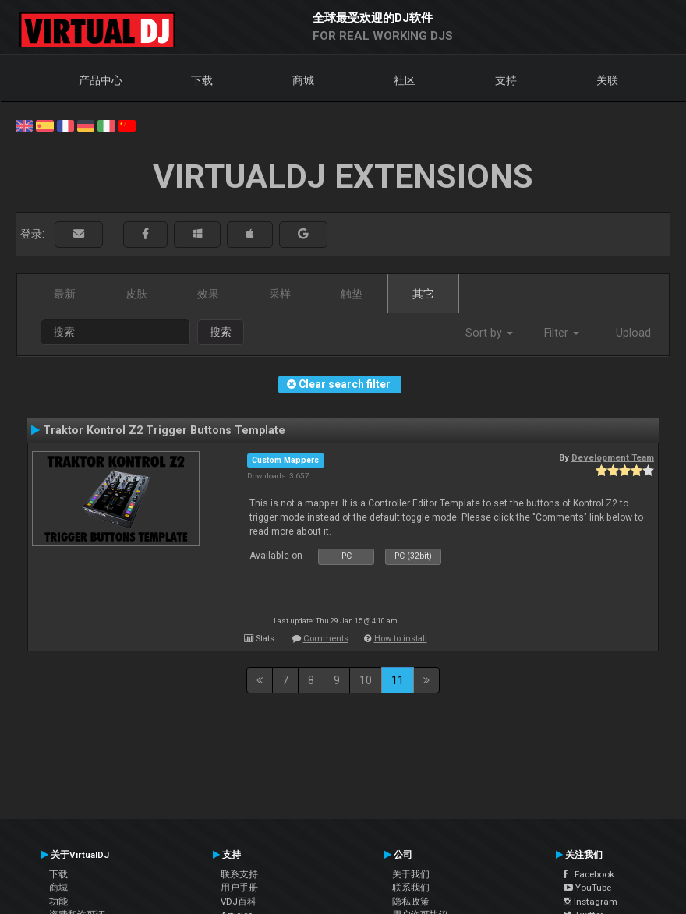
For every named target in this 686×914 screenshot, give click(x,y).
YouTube (587, 887)
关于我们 (411, 874)
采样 (280, 294)
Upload (633, 332)
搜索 (221, 332)
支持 (506, 80)
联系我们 (411, 887)
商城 (303, 80)
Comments (325, 638)
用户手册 (239, 887)
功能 (58, 901)
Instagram (590, 901)
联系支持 (239, 874)
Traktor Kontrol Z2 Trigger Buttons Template (164, 430)
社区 (404, 80)
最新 (65, 294)
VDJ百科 (238, 901)
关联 (607, 80)
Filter (561, 332)
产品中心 (100, 80)
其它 (423, 294)
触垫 (351, 294)
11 (397, 680)
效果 (208, 294)
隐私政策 (411, 901)
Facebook (589, 874)
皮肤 (136, 294)
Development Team (612, 457)
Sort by (489, 332)
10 (365, 680)
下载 (202, 80)
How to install (400, 638)
